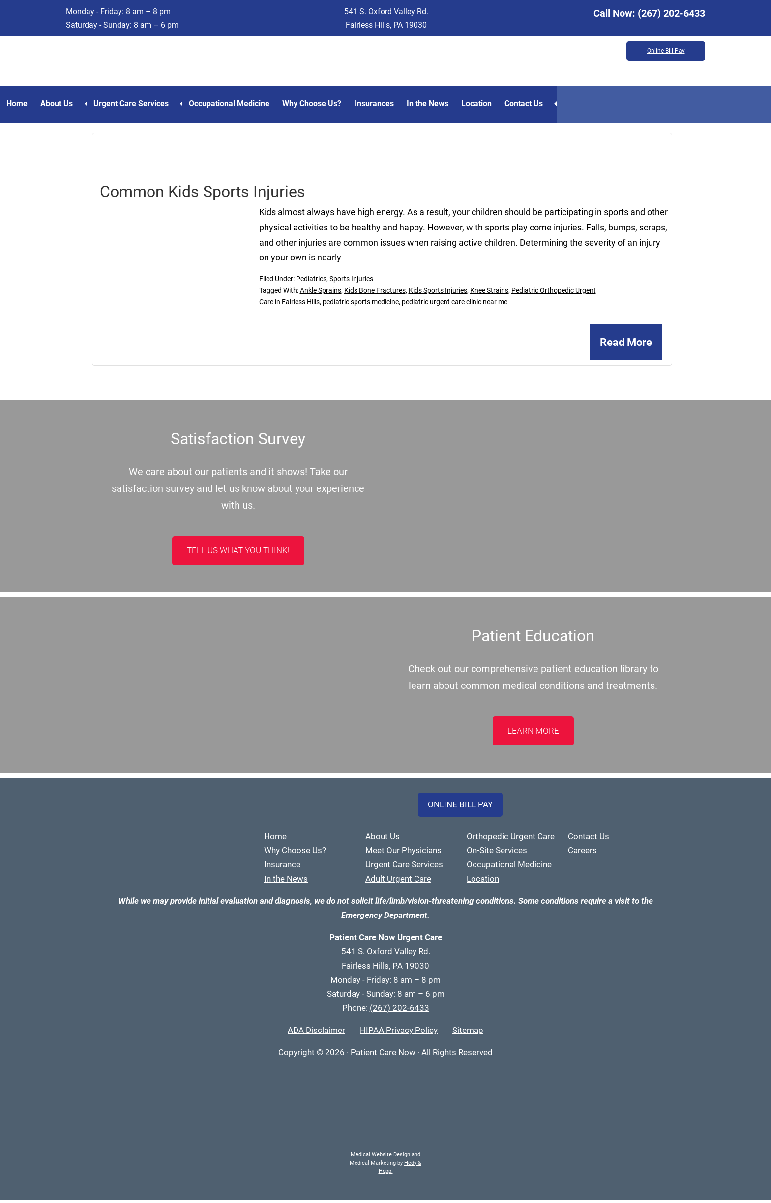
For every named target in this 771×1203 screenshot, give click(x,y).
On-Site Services (497, 854)
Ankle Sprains (320, 293)
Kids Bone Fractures (375, 293)
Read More (626, 346)
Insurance (282, 868)
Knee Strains (489, 293)
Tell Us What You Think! (238, 553)
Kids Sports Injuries (438, 293)
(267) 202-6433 (671, 13)
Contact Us (575, 105)
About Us (67, 105)
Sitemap (467, 1033)
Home (20, 105)
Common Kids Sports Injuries (202, 194)
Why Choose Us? (335, 105)
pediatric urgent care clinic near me (454, 305)
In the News (465, 105)
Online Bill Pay (666, 51)
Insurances (404, 105)
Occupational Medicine (246, 105)
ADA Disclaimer (316, 1033)
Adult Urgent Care (398, 882)
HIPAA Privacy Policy (399, 1033)
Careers (582, 854)
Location (520, 105)
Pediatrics (311, 282)
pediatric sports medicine (361, 305)
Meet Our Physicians (403, 854)
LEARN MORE (533, 734)
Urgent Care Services (144, 105)
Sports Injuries (351, 282)
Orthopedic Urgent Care (511, 839)
